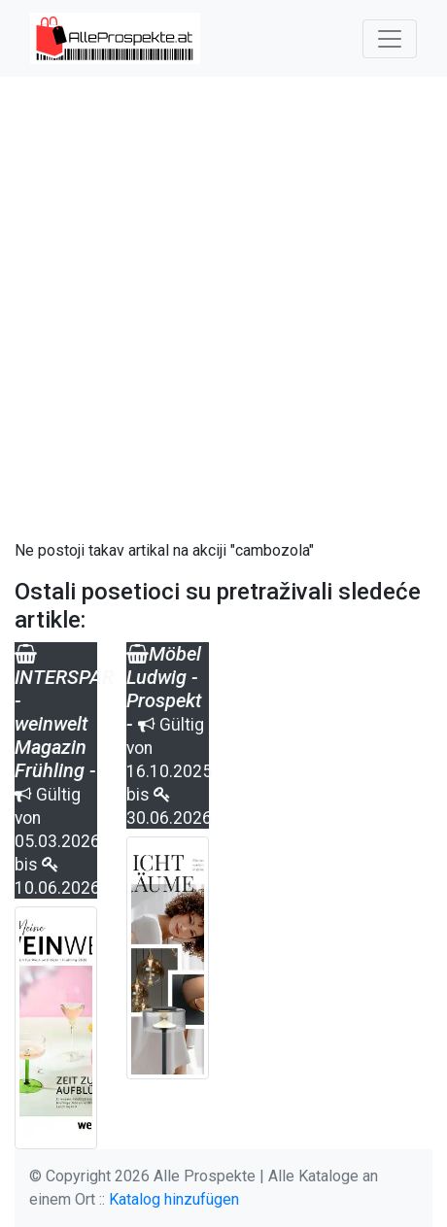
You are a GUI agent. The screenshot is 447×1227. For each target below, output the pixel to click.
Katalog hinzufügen (174, 1199)
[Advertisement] (223, 308)
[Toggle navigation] (389, 38)
